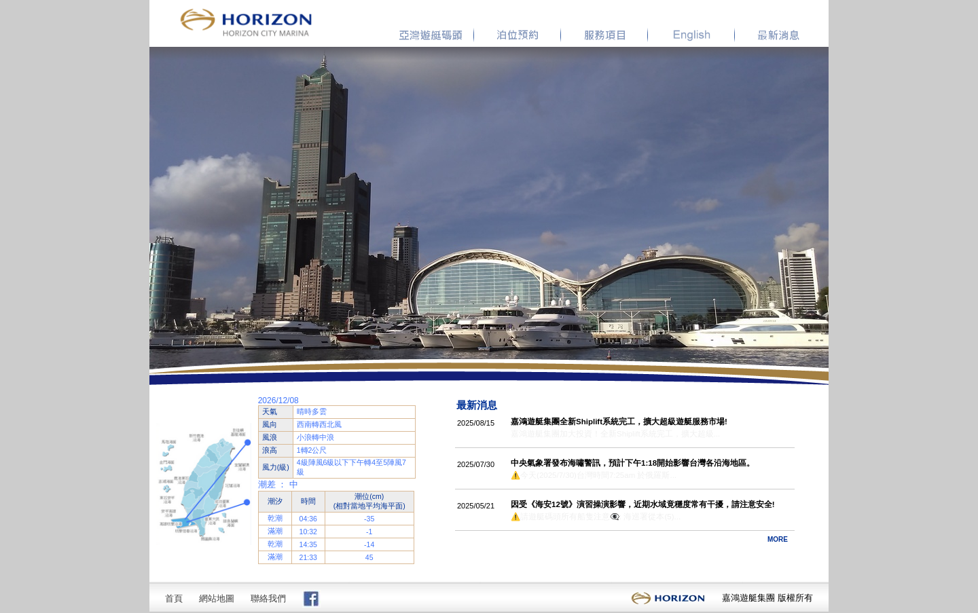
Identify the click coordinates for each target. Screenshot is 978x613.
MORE (777, 539)
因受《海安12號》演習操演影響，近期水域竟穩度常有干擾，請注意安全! (643, 504)
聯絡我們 (268, 598)
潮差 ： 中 (278, 484)
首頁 (174, 598)
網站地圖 (216, 598)
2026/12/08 (278, 400)
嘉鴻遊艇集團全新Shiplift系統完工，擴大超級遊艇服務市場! (619, 421)
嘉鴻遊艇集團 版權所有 (767, 598)
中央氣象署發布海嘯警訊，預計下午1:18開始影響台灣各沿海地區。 (633, 463)
